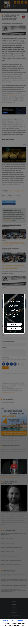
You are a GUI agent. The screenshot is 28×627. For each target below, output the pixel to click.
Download (14, 324)
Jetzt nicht (14, 328)
